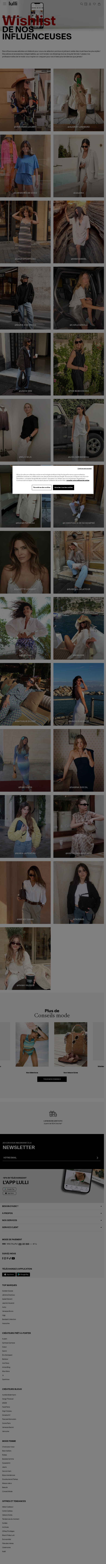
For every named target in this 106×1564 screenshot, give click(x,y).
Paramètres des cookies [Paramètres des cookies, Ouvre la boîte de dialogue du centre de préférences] (41, 487)
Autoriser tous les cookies (63, 487)
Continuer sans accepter (85, 468)
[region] (53, 479)
